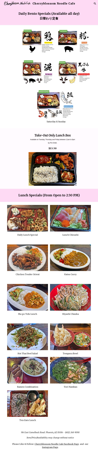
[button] (95, 4)
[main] (49, 16)
